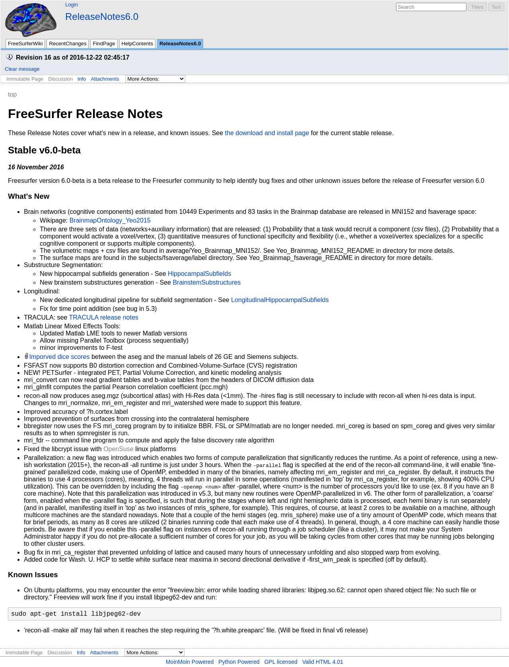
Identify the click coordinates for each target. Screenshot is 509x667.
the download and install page (267, 133)
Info (82, 79)
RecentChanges (67, 44)
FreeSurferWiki (25, 44)
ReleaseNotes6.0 (101, 16)
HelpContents (137, 44)
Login (71, 5)
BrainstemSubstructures (207, 282)
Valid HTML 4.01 (322, 662)
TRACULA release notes (103, 317)
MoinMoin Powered (190, 662)
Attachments (105, 79)
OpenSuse (118, 449)
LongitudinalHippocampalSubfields (280, 300)
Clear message (22, 69)
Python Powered (238, 662)
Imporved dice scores (59, 356)
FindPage (104, 44)
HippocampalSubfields (199, 273)
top (12, 94)
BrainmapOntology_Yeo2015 (110, 220)
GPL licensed (280, 662)
